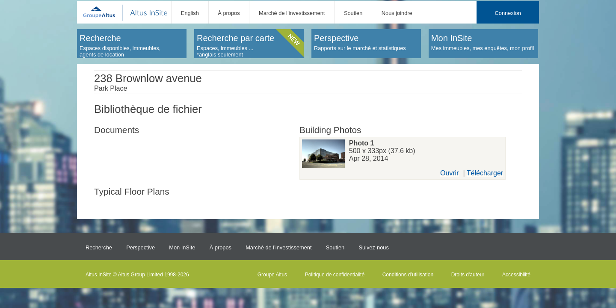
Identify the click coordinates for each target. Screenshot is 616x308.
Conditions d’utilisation (407, 275)
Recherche (99, 247)
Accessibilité (516, 275)
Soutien (353, 13)
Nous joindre (397, 13)
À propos (229, 13)
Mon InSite (182, 247)
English (190, 13)
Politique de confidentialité (334, 275)
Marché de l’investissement (292, 13)
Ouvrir (449, 173)
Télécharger (485, 173)
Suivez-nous (373, 247)
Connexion (508, 13)
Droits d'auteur (468, 275)
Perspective (140, 247)
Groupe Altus (272, 275)
